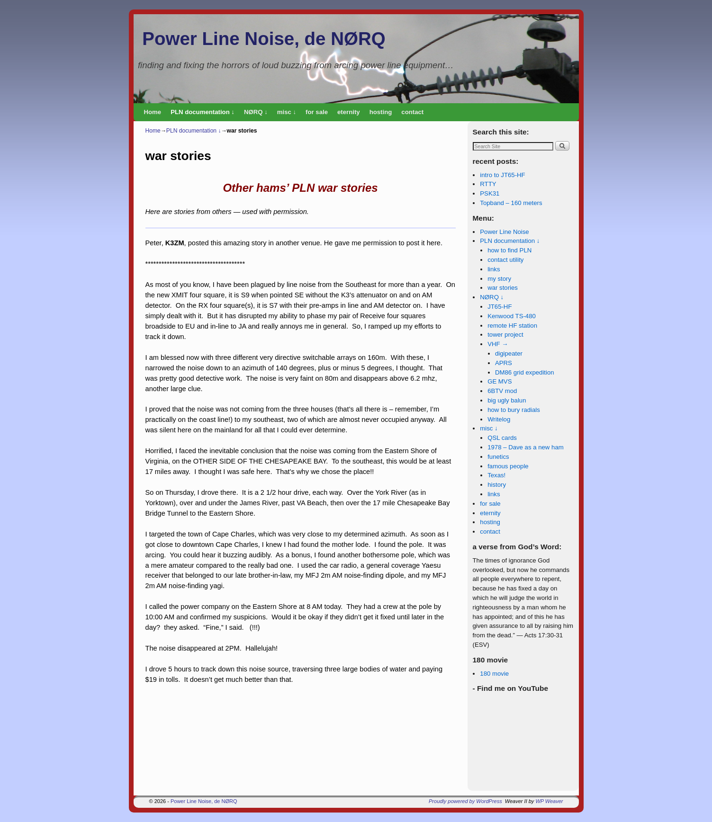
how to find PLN (509, 250)
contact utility (505, 259)
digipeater (509, 353)
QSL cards (502, 437)
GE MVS (499, 381)
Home (153, 112)
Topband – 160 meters (511, 202)
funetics (498, 456)
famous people (508, 466)
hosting (381, 112)
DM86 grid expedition (524, 372)
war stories (502, 287)
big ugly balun (506, 400)
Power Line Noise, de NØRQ (263, 38)
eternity (348, 112)
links (493, 269)
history (496, 484)
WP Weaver (549, 801)
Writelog (498, 419)
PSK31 (489, 193)
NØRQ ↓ (256, 112)
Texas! (496, 475)
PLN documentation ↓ (202, 112)
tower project (505, 334)
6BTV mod (502, 390)
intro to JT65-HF (502, 175)
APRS (503, 362)
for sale (317, 112)
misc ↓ (286, 112)
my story (499, 278)
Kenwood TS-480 (511, 316)
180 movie (494, 673)
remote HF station (512, 325)
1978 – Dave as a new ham (525, 447)
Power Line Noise (504, 231)
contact (412, 112)
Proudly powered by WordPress (465, 801)
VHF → (497, 344)
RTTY (488, 184)
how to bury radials (513, 409)
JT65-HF (499, 306)
